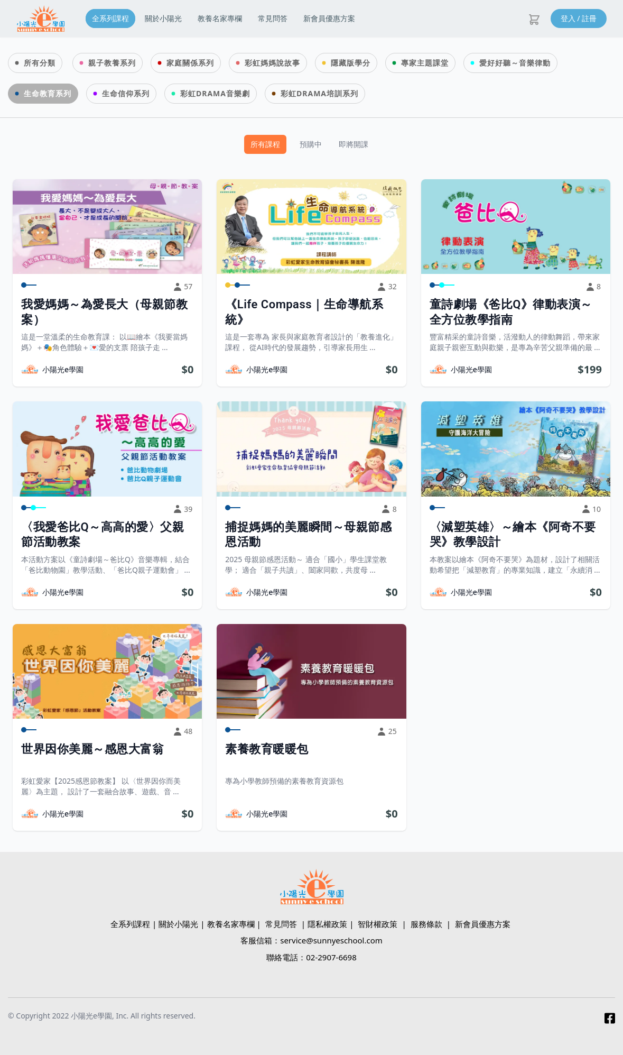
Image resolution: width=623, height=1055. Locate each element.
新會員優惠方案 (329, 18)
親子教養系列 (112, 63)
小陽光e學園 (62, 369)
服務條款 (426, 924)
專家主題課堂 (425, 63)
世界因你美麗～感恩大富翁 (92, 749)
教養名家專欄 (220, 18)
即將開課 (353, 144)
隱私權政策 (327, 924)
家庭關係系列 (190, 63)
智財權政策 (377, 924)
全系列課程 (110, 18)
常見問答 (272, 18)
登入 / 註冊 (579, 18)
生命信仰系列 (126, 93)
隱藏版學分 (350, 63)
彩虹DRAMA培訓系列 (319, 93)
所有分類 (39, 63)
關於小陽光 (163, 18)
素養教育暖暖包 (267, 749)
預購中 (311, 144)
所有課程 (265, 144)
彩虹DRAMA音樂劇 (215, 93)
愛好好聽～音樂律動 (515, 63)
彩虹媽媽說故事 (272, 63)
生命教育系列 (47, 93)
